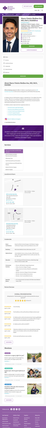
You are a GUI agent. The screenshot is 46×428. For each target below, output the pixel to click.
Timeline (37, 424)
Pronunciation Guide (37, 20)
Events (25, 425)
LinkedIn (14, 409)
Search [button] (42, 10)
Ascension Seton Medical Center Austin (16, 109)
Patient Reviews (8, 69)
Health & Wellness (8, 368)
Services (7, 60)
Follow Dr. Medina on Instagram (14, 119)
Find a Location (5, 425)
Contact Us (37, 420)
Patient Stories (8, 384)
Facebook (11, 409)
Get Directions (10, 200)
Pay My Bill (15, 420)
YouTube (19, 409)
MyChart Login (28, 6)
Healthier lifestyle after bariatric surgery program (14, 387)
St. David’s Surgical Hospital (14, 112)
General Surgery (25, 22)
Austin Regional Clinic (8, 8)
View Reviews (38, 30)
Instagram (17, 409)
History (36, 422)
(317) (33, 30)
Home (2, 14)
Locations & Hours (9, 63)
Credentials (7, 66)
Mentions (7, 72)
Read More (7, 361)
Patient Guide (5, 421)
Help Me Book (38, 6)
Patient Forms (16, 417)
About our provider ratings (26, 32)
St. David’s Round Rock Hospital (14, 114)
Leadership (37, 426)
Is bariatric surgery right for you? (14, 355)
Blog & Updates (27, 423)
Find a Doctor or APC (9, 14)
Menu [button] (36, 10)
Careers (25, 421)
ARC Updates (7, 353)
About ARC (37, 417)
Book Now (32, 46)
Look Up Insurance (32, 50)
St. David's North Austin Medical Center (16, 111)
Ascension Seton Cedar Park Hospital (15, 107)
